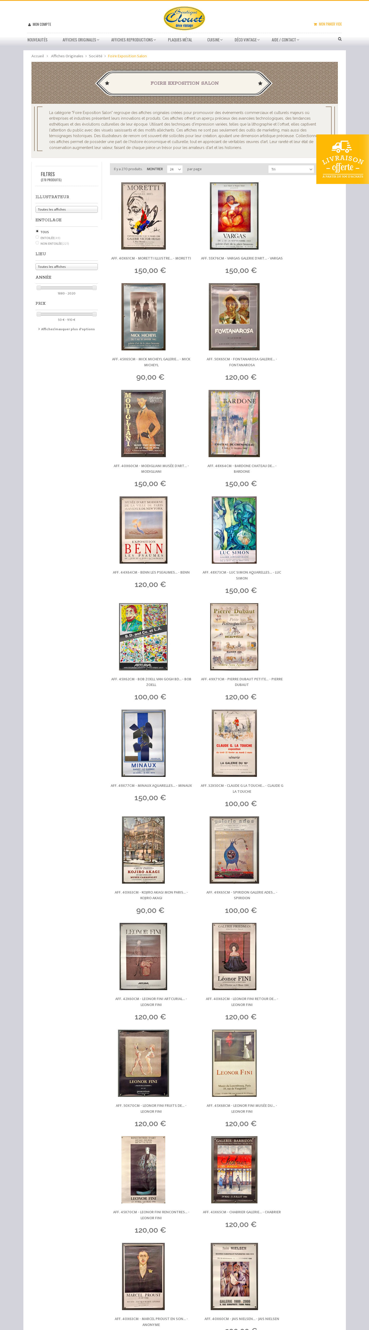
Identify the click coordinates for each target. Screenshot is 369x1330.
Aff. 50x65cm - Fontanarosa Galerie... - (145, 370)
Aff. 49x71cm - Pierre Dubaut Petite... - (145, 586)
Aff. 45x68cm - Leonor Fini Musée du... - (302, 801)
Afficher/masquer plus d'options (68, 329)
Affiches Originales (79, 39)
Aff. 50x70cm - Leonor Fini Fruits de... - (223, 801)
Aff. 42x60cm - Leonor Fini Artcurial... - (302, 694)
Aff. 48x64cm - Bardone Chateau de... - (302, 370)
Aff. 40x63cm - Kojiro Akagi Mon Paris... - (145, 694)
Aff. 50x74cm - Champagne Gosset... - (223, 1017)
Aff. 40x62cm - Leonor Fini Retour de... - (145, 801)
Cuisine (213, 39)
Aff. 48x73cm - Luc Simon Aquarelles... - (224, 478)
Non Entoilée (55, 244)
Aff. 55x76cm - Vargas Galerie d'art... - (224, 262)
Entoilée (50, 238)
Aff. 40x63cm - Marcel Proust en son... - (302, 909)
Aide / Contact (284, 39)
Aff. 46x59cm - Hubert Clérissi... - (302, 1017)
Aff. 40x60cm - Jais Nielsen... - (145, 1017)
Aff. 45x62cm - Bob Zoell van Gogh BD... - (302, 478)
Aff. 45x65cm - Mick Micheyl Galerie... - (302, 262)
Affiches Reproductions (132, 39)
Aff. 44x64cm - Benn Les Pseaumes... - (145, 478)
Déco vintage (246, 39)
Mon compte (41, 24)
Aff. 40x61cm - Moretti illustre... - (145, 262)
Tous (45, 232)
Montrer (155, 169)
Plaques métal (180, 39)
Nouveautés (37, 39)
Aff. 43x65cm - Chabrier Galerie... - (223, 909)
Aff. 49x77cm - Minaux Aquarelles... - (224, 586)
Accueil (37, 56)
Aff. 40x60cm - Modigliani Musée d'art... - (224, 370)
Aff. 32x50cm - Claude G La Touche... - (302, 586)
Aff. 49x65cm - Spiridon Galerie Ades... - (223, 694)
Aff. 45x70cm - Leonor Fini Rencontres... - (145, 909)
